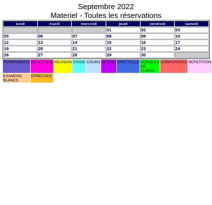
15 (109, 42)
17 (177, 42)
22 (109, 48)
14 (74, 42)
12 (6, 42)
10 (177, 36)
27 (40, 55)
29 (109, 55)
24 (177, 48)
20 (40, 48)
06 (40, 36)
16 (143, 42)
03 (177, 30)
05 (6, 36)
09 (143, 36)
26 (6, 55)
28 (74, 55)
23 (143, 48)
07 (74, 36)
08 (109, 36)
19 (6, 48)
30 (143, 55)
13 (40, 42)
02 (143, 30)
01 (109, 30)
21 (74, 48)
